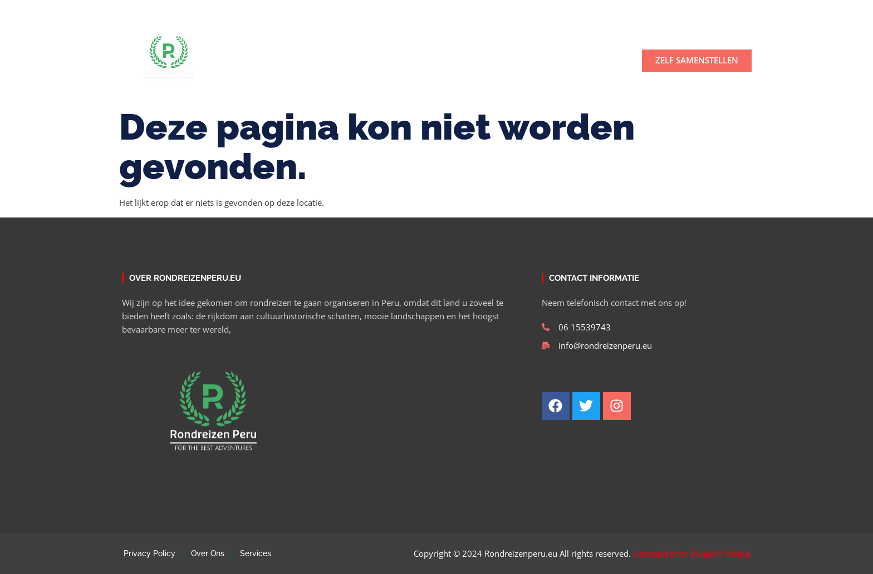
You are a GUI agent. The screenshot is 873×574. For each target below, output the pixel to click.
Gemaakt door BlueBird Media (691, 553)
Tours (359, 60)
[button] (739, 12)
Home (248, 60)
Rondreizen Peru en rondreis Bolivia (478, 60)
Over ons (300, 60)
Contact (596, 60)
